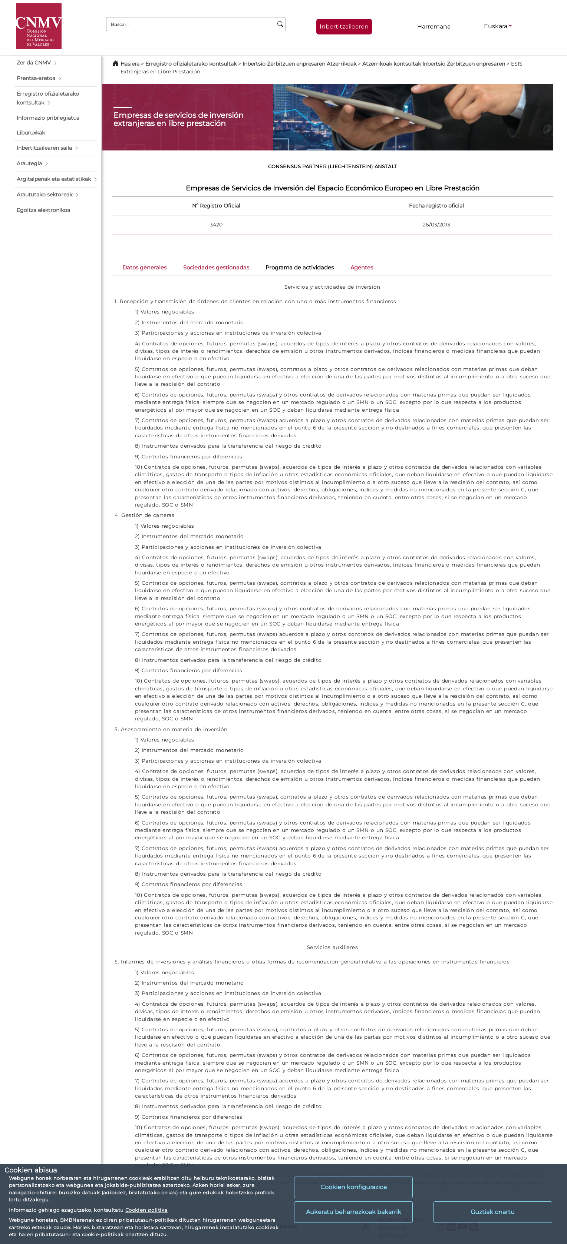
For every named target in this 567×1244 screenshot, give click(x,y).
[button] (55, 63)
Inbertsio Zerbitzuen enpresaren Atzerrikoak (299, 63)
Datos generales (144, 267)
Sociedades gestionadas (216, 267)
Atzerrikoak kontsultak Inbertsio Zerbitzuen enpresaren (433, 63)
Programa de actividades (300, 267)
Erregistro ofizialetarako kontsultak (191, 63)
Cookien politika (146, 1210)
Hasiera (130, 63)
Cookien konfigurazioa (353, 1187)
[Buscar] (280, 24)
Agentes (361, 267)
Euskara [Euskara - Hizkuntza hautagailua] (495, 26)
